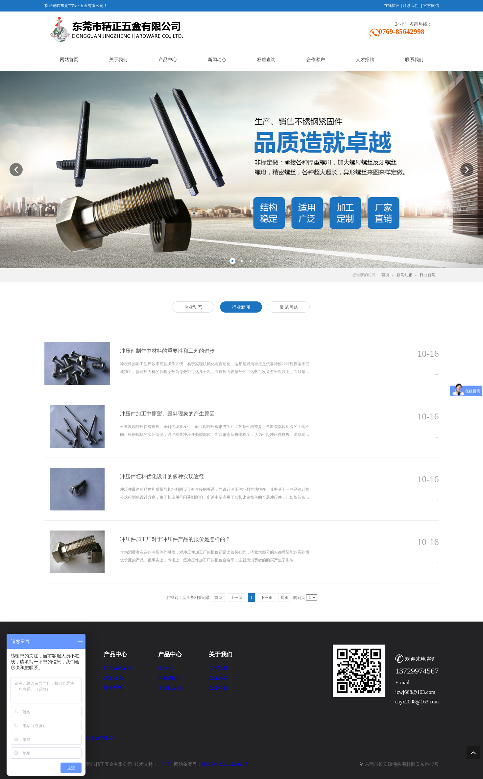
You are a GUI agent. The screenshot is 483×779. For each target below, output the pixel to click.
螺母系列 (113, 687)
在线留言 (392, 5)
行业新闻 (427, 274)
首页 (385, 274)
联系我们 (411, 5)
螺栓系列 (167, 668)
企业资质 (218, 687)
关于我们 (218, 668)
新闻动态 (404, 274)
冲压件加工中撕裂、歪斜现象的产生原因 (167, 413)
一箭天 (164, 764)
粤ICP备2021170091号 (225, 764)
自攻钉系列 (169, 687)
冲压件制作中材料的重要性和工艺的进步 (167, 351)
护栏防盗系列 (117, 668)
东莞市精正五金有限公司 (92, 738)
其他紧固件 (169, 677)
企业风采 (218, 677)
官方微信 (431, 5)
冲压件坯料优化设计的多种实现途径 (162, 476)
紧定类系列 (115, 677)
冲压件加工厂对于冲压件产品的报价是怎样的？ (175, 539)
